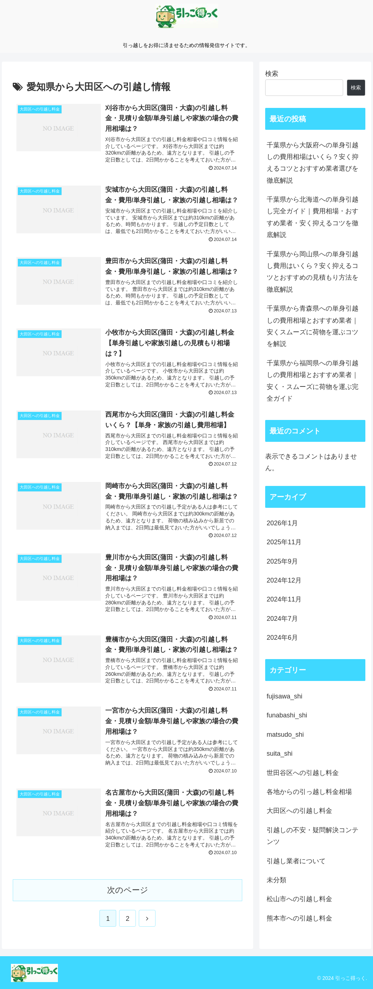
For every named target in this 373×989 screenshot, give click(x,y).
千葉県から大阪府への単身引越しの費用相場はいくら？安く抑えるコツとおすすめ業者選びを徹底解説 (312, 162)
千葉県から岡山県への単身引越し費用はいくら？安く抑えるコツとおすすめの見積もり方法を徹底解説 (312, 271)
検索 (271, 73)
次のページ (127, 890)
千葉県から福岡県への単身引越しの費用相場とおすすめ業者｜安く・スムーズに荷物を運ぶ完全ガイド (312, 380)
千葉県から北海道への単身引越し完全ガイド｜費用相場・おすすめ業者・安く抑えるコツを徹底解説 (312, 217)
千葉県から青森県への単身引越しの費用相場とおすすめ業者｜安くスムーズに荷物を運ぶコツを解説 (312, 326)
